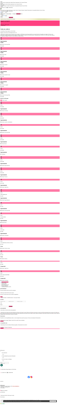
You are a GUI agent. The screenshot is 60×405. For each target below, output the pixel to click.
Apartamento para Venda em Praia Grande (25, 313)
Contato (1, 6)
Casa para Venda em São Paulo (28, 312)
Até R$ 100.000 (2, 400)
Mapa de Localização (3, 390)
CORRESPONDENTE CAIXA (6, 286)
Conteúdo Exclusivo (9, 297)
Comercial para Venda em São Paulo (47, 313)
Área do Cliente (24, 5)
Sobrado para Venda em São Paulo (17, 312)
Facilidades (2, 327)
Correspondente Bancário (18, 5)
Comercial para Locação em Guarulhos (11, 314)
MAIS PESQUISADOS (5, 284)
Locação (5, 100)
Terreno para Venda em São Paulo (14, 313)
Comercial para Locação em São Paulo (39, 312)
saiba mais (2, 321)
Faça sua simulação (21, 320)
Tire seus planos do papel (4, 320)
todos (1, 100)
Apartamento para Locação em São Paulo (51, 312)
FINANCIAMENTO (5, 285)
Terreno (26, 2)
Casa (20, 2)
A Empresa (2, 5)
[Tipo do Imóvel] (2, 13)
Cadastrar (10, 306)
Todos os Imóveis (3, 2)
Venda (3, 100)
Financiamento (12, 5)
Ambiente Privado (3, 297)
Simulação (6, 327)
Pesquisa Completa (7, 5)
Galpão (12, 2)
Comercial (22, 2)
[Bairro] (14, 13)
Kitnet (9, 2)
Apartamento (18, 2)
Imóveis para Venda (5, 10)
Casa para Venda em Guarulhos (37, 313)
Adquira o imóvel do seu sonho (13, 320)
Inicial (1, 10)
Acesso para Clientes (16, 297)
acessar (1, 296)
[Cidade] (9, 13)
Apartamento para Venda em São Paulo (6, 312)
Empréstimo (10, 327)
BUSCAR (18, 13)
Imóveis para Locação (12, 10)
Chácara (14, 2)
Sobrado (7, 2)
